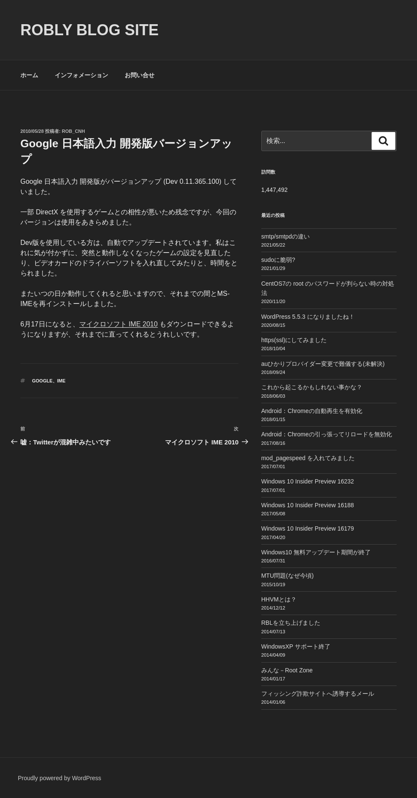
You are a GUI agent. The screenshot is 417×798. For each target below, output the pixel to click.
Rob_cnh (73, 131)
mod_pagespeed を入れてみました (308, 458)
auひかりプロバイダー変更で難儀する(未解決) (323, 363)
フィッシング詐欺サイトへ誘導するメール (317, 693)
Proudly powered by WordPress (59, 778)
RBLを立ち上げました (290, 622)
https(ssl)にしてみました (294, 340)
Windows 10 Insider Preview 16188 (307, 505)
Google (42, 380)
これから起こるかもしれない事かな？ (311, 387)
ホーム (29, 75)
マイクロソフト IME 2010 (118, 324)
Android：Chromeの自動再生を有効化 (311, 410)
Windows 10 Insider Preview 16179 (307, 528)
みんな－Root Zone (287, 670)
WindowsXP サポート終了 (295, 646)
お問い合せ (139, 75)
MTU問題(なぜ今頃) (287, 575)
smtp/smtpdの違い (285, 236)
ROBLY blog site (89, 30)
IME (61, 380)
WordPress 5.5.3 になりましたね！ (308, 316)
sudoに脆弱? (278, 259)
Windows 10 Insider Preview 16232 (307, 481)
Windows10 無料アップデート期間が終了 (316, 552)
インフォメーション (81, 75)
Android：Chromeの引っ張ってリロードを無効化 (326, 434)
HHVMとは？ (279, 599)
